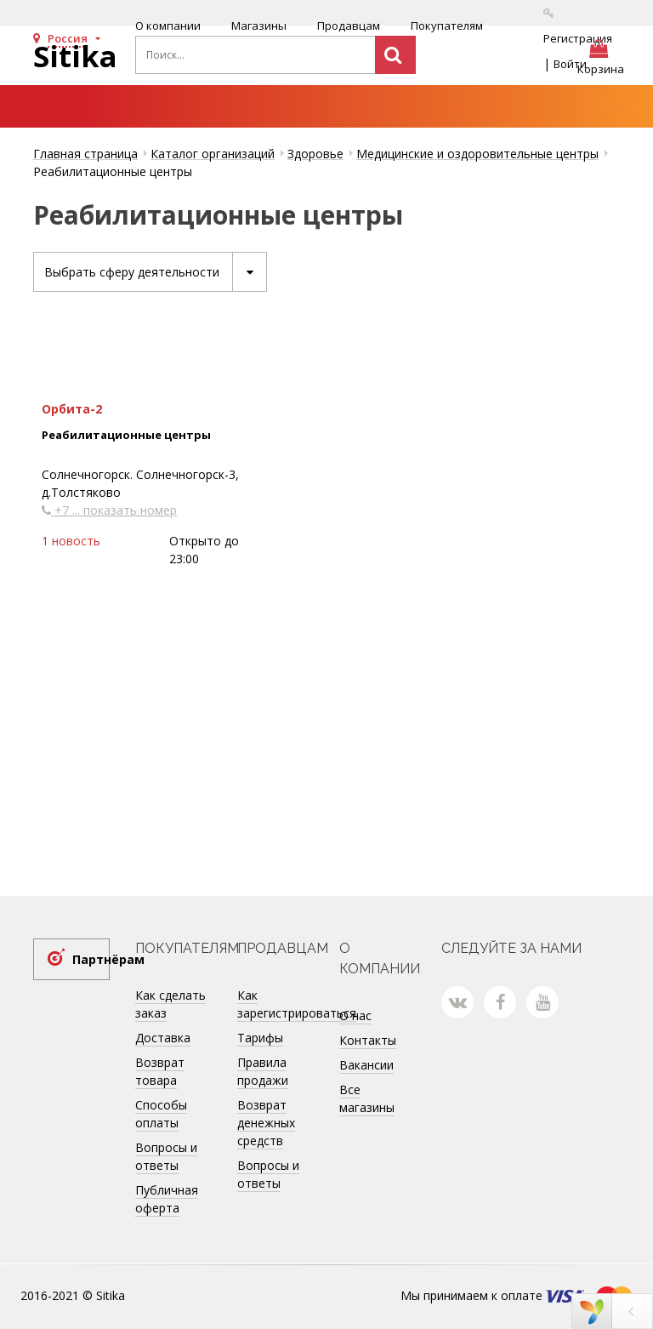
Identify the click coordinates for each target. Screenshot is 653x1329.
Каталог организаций (212, 153)
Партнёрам (91, 959)
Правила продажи (262, 1071)
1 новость (71, 541)
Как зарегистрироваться (296, 1004)
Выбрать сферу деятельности (155, 272)
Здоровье (315, 153)
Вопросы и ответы (166, 1156)
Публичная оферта (166, 1199)
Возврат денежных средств (266, 1123)
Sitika (75, 56)
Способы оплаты (161, 1114)
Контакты (367, 1040)
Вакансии (366, 1065)
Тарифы (260, 1038)
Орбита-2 (72, 409)
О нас (355, 1015)
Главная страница (85, 153)
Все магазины (367, 1098)
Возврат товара (160, 1071)
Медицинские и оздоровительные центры (477, 153)
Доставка (162, 1038)
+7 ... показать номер (109, 510)
